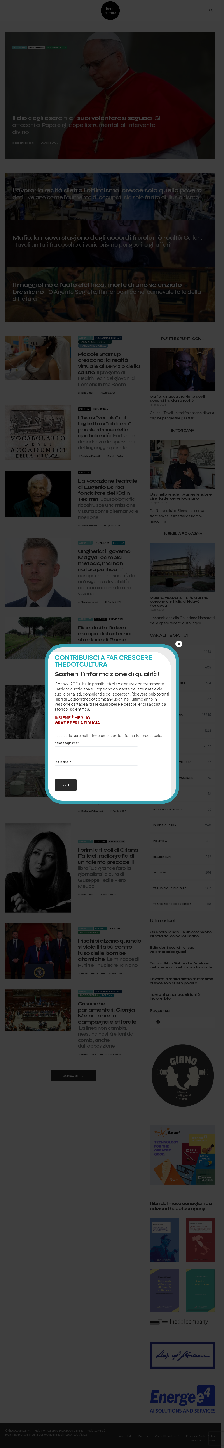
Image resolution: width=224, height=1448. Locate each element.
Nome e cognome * (96, 748)
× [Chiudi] (179, 644)
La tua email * (96, 767)
